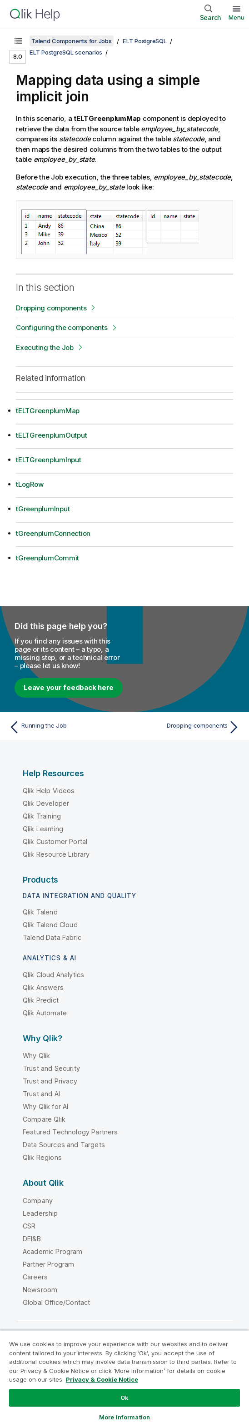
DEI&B (32, 1239)
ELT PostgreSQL (145, 41)
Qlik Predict (41, 1000)
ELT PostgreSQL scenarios (66, 52)
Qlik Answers (43, 987)
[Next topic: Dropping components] (184, 727)
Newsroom (40, 1289)
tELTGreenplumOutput (51, 435)
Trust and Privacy (50, 1081)
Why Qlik (36, 1055)
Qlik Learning (43, 829)
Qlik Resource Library (56, 854)
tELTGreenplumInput (48, 459)
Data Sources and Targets (64, 1144)
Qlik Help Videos (49, 790)
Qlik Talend (40, 912)
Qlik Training (42, 816)
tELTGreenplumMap (48, 410)
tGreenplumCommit (47, 558)
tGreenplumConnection (53, 533)
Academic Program (53, 1251)
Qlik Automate (45, 1013)
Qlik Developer (46, 803)
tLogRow (29, 484)
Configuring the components (62, 327)
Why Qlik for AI (45, 1106)
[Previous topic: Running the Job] (64, 727)
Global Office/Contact (56, 1302)
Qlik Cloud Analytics (53, 975)
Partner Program (48, 1264)
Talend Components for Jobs (71, 41)
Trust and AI (41, 1094)
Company (38, 1200)
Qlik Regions (42, 1157)
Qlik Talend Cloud (50, 925)
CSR (29, 1226)
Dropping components (51, 308)
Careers (35, 1277)
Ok (124, 1397)
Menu (236, 17)
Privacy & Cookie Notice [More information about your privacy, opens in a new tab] (102, 1379)
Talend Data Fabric (52, 937)
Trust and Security (51, 1068)
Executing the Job (45, 347)
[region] (124, 1379)
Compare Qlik (44, 1119)
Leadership (40, 1213)
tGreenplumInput (43, 508)
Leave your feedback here (69, 687)
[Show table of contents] (18, 41)
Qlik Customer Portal (55, 841)
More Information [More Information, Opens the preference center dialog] (124, 1417)
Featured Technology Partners (70, 1132)
